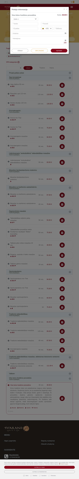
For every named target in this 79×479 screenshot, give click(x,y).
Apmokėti (59, 50)
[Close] (66, 9)
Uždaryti (19, 50)
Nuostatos (43, 475)
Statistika (34, 475)
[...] (38, 33)
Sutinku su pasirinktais (39, 471)
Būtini (26, 475)
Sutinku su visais (39, 467)
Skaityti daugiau (63, 464)
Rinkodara (52, 475)
